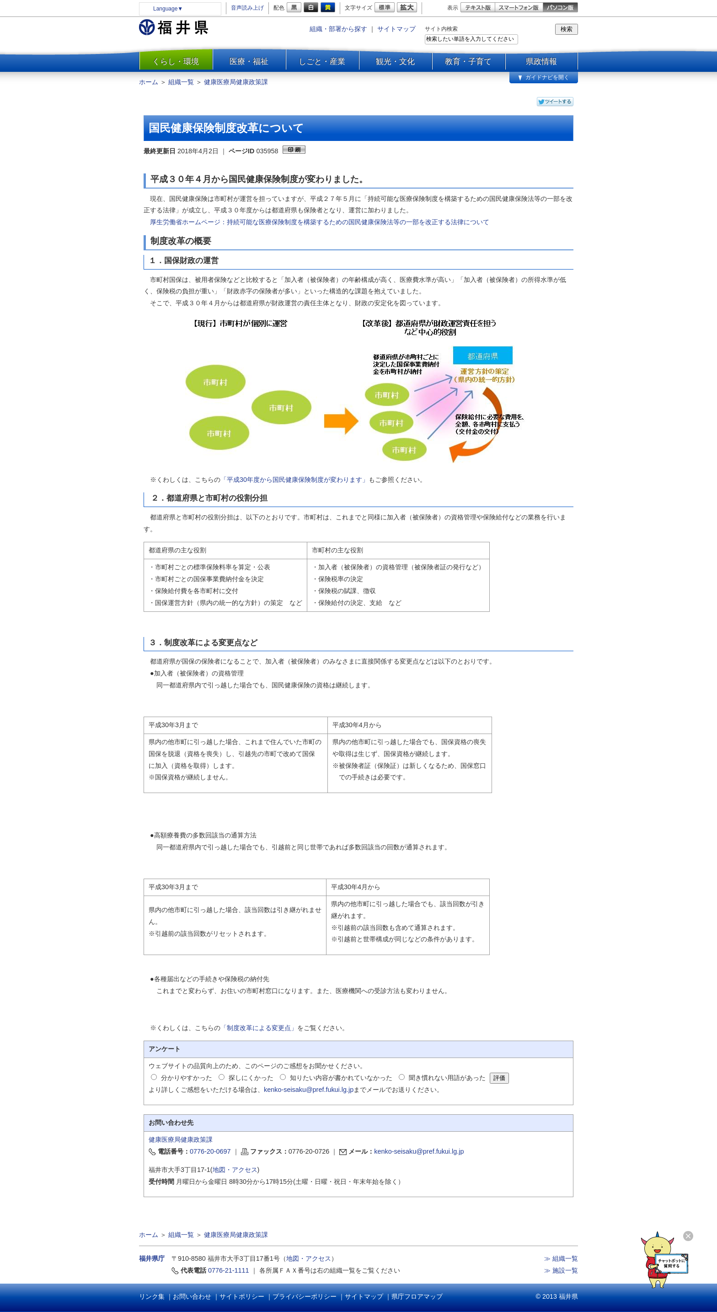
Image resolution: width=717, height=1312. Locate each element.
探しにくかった (251, 1077)
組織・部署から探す (338, 28)
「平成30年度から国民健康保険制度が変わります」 (294, 479)
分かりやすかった (186, 1077)
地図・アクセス (235, 1169)
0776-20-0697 (210, 1151)
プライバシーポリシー (305, 1296)
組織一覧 (181, 82)
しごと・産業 (322, 61)
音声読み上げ (247, 8)
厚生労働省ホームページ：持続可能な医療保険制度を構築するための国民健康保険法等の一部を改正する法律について (319, 222)
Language (168, 8)
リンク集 (152, 1296)
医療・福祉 (249, 61)
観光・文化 (395, 61)
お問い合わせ (192, 1296)
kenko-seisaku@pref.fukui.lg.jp (308, 1089)
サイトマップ (396, 28)
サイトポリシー (241, 1296)
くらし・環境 (175, 61)
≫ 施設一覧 (561, 1270)
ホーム (148, 82)
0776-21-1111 (228, 1270)
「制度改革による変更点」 (258, 1027)
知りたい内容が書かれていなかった (341, 1077)
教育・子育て (468, 61)
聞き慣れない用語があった (447, 1077)
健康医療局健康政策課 (236, 82)
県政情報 (541, 61)
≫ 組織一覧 (561, 1258)
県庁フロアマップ (417, 1296)
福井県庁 (152, 1258)
